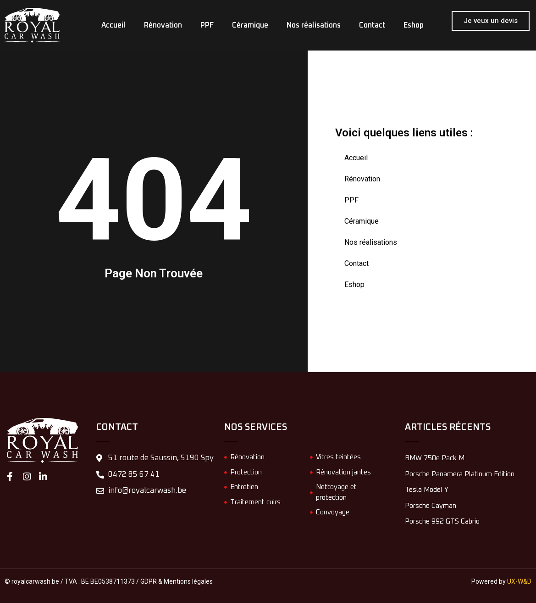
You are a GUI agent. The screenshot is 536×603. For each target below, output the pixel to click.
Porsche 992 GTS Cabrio (442, 521)
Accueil (113, 25)
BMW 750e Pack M (434, 458)
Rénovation (163, 25)
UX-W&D (519, 581)
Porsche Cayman (430, 505)
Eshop (413, 25)
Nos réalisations (314, 25)
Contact (372, 25)
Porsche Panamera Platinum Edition (459, 474)
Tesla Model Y (426, 489)
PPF (207, 25)
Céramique (250, 25)
